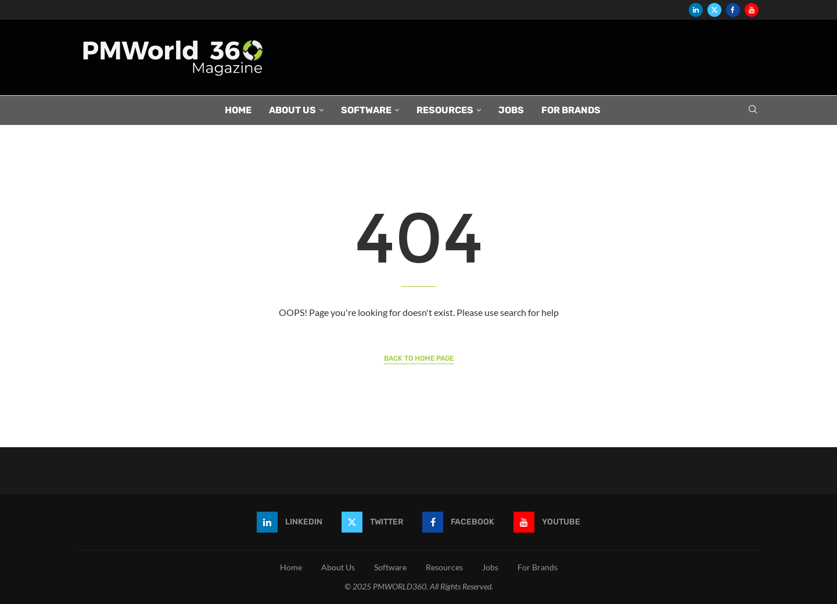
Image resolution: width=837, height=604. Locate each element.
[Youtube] (752, 10)
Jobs (511, 110)
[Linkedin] (696, 10)
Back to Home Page (419, 358)
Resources (444, 110)
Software (366, 110)
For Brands (571, 110)
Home (238, 110)
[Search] (753, 110)
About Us (292, 110)
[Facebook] (733, 10)
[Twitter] (714, 10)
